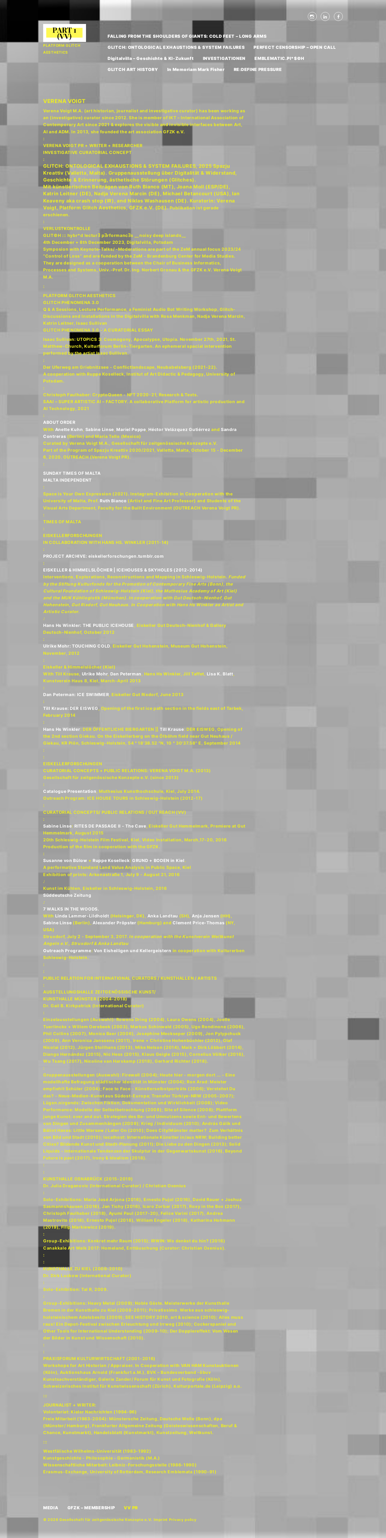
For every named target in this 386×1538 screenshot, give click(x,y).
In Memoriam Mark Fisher (196, 69)
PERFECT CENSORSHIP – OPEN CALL (295, 47)
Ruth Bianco (113, 500)
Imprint (161, 1519)
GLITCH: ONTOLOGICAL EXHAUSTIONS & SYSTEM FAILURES (176, 47)
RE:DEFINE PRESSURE (258, 69)
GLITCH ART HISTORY (133, 69)
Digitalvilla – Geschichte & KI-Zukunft (151, 58)
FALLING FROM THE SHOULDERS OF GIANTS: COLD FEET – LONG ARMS (187, 36)
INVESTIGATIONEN (224, 58)
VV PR (131, 1507)
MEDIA (50, 1507)
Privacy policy (183, 1519)
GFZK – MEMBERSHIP (91, 1507)
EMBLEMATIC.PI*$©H (279, 58)
